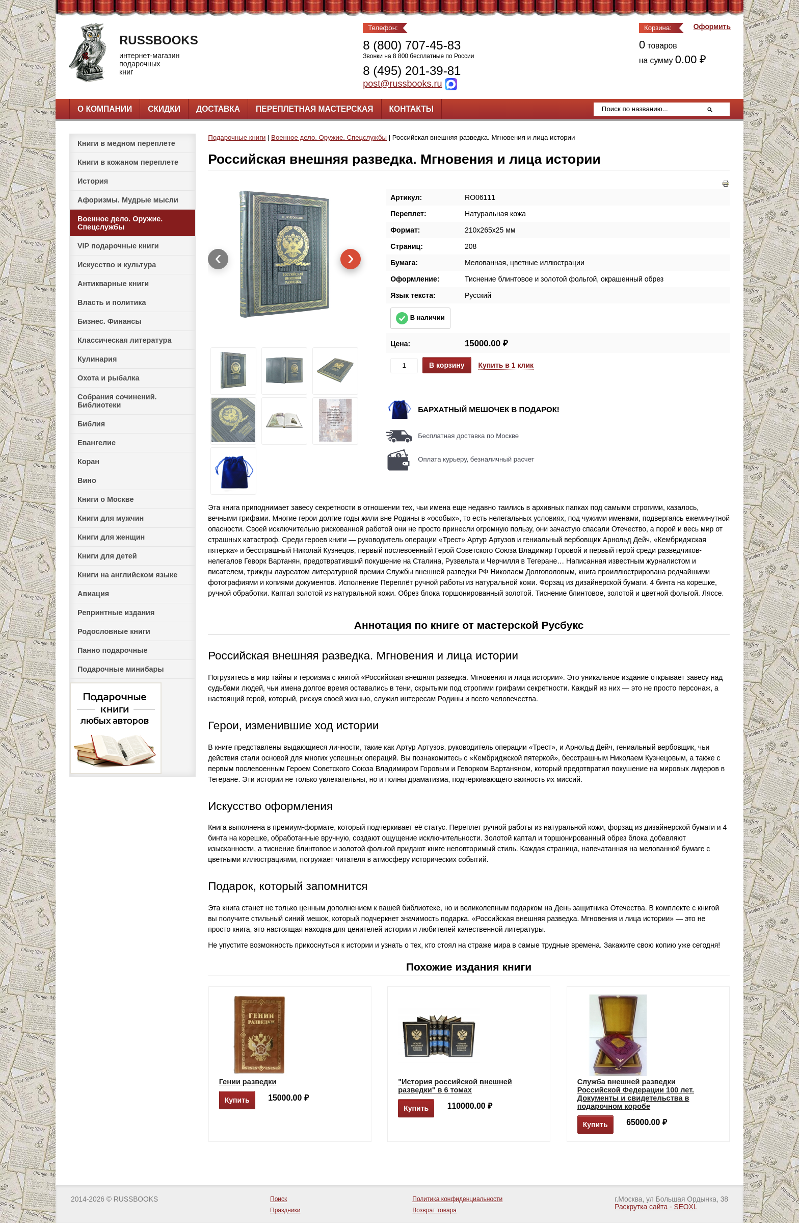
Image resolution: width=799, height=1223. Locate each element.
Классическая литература (124, 340)
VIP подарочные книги (118, 246)
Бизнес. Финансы (109, 321)
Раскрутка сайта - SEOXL (656, 1207)
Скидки (164, 109)
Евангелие (96, 443)
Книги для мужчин (110, 518)
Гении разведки (248, 1082)
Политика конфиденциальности (457, 1199)
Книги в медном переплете (126, 143)
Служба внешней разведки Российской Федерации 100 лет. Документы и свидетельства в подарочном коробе (635, 1094)
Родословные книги (113, 631)
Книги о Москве (105, 499)
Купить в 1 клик (506, 365)
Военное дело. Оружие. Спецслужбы (120, 223)
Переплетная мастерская (314, 109)
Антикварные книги (113, 283)
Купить (237, 1100)
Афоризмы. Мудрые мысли (127, 200)
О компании (104, 109)
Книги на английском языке (127, 575)
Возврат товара (434, 1210)
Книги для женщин (111, 537)
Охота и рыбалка (108, 378)
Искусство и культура (116, 265)
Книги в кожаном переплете (127, 162)
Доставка (218, 109)
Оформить (712, 27)
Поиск (278, 1199)
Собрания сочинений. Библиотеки (117, 401)
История (92, 181)
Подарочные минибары (120, 669)
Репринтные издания (115, 612)
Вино (86, 480)
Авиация (93, 594)
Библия (91, 424)
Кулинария (97, 359)
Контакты (411, 109)
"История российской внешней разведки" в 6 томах (455, 1086)
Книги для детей (107, 556)
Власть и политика (111, 302)
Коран (88, 461)
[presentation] (218, 259)
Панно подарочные (112, 650)
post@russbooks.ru (402, 84)
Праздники (285, 1210)
